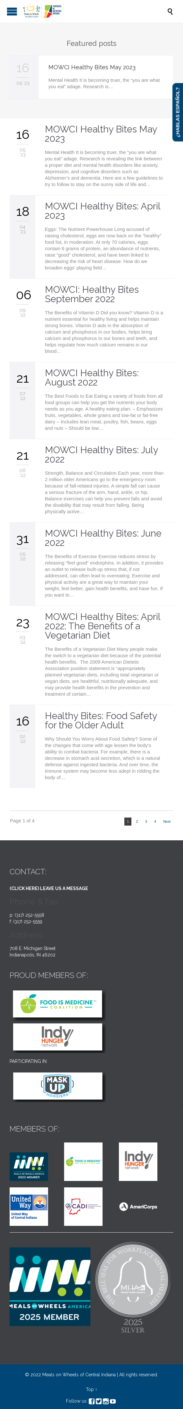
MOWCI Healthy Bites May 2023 (92, 67)
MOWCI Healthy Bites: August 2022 (92, 378)
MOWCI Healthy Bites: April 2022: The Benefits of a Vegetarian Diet (102, 626)
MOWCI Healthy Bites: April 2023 (102, 211)
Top (90, 1389)
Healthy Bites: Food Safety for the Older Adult (101, 720)
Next (167, 821)
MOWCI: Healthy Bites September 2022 (92, 294)
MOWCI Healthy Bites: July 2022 (101, 455)
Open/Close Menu (12, 11)
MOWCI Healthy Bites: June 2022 (103, 538)
